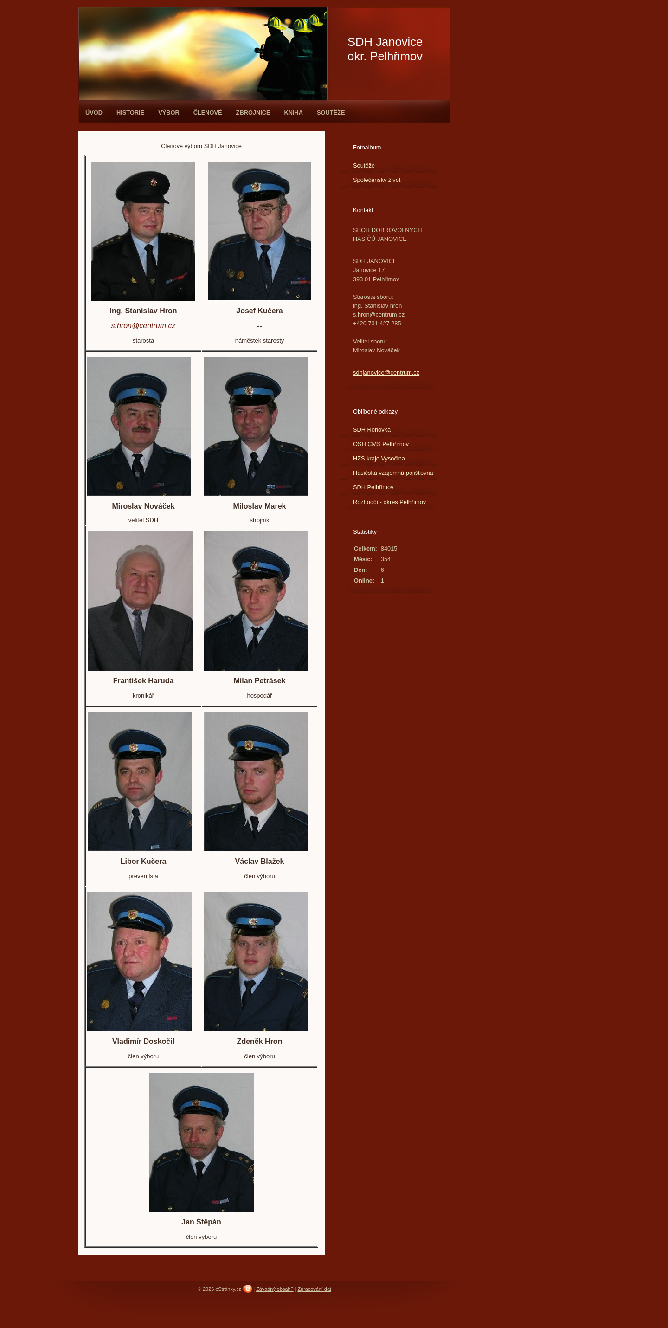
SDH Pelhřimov (373, 487)
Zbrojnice (253, 112)
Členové (207, 112)
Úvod (94, 112)
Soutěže (331, 112)
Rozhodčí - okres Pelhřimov (389, 502)
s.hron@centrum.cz (143, 326)
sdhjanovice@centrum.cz (386, 372)
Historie (130, 112)
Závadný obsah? (274, 1289)
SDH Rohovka (372, 429)
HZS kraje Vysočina (379, 458)
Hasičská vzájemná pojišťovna (393, 472)
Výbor (169, 112)
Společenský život (376, 179)
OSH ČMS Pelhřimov (381, 444)
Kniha (293, 112)
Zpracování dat (314, 1289)
